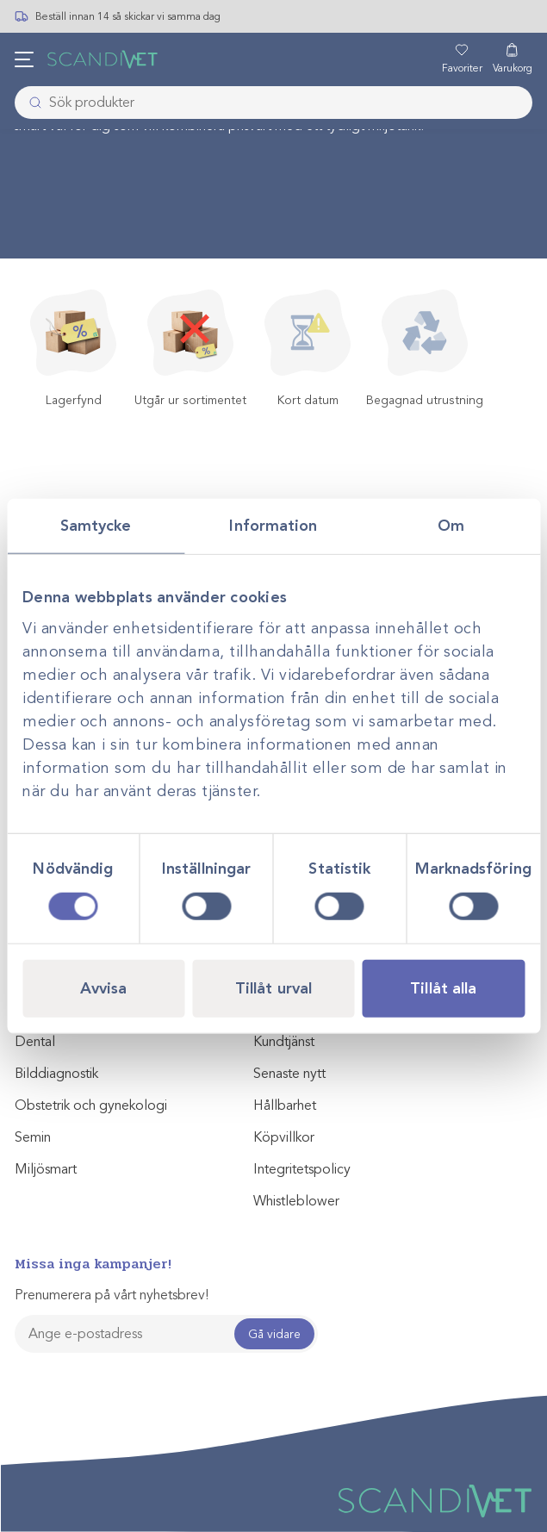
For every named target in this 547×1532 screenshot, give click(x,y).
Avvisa (103, 987)
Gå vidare (274, 1334)
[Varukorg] (512, 59)
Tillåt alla (443, 987)
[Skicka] (30, 102)
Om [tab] (451, 525)
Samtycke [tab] (96, 525)
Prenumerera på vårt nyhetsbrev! (111, 1295)
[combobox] (273, 102)
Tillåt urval (273, 987)
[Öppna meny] (24, 59)
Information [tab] (273, 525)
